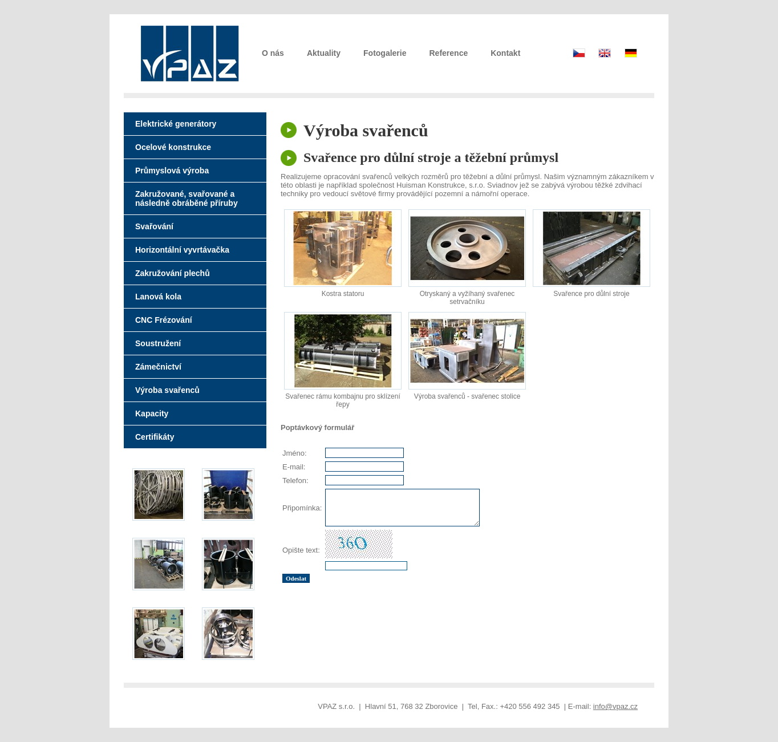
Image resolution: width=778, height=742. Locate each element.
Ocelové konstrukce (173, 147)
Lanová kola (158, 296)
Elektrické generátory (175, 123)
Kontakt (505, 53)
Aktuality (324, 53)
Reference (448, 53)
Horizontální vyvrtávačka (182, 249)
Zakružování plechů (172, 273)
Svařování (154, 226)
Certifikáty (154, 436)
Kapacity (151, 413)
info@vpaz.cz (615, 706)
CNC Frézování (163, 320)
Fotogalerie (384, 53)
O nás (273, 53)
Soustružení (158, 343)
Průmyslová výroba (172, 170)
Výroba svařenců (167, 390)
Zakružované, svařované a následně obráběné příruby (186, 198)
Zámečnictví (158, 366)
